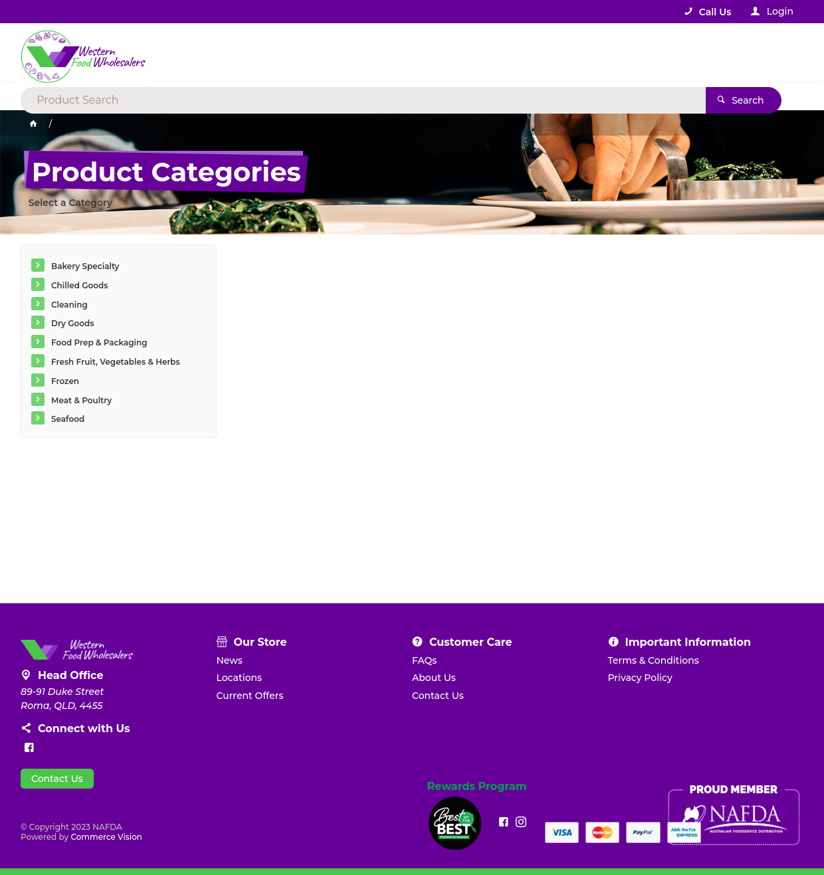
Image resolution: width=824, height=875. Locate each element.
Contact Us (57, 779)
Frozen (65, 381)
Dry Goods (72, 323)
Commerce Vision (106, 837)
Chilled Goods (79, 285)
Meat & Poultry (81, 400)
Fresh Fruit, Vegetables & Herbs (115, 362)
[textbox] (358, 53)
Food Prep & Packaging (99, 342)
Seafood (67, 419)
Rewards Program (477, 787)
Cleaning (69, 305)
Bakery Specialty (85, 266)
